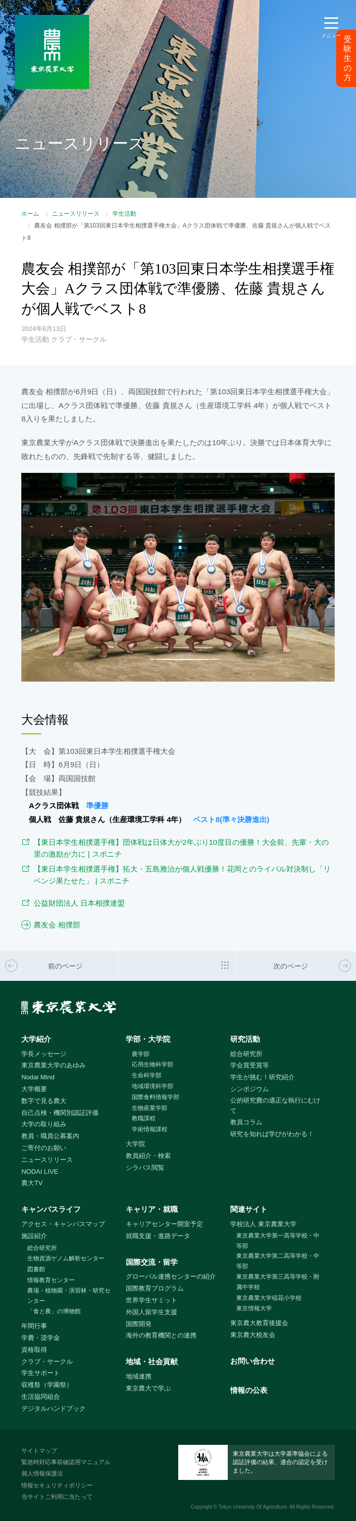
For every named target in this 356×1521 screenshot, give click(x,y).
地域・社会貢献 (152, 1361)
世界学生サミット (151, 1300)
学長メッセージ (43, 1054)
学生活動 (124, 213)
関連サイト (248, 1209)
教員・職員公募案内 (50, 1136)
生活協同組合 (40, 1396)
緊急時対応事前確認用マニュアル (65, 1462)
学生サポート (40, 1373)
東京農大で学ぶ (148, 1388)
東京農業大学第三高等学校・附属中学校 (277, 1282)
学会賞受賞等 (249, 1065)
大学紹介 (36, 1039)
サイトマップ (39, 1450)
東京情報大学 (254, 1308)
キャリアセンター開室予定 (164, 1224)
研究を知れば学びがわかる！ (272, 1134)
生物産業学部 (149, 1108)
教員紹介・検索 (148, 1155)
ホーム (30, 213)
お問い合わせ (252, 1361)
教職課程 (143, 1118)
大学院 (135, 1144)
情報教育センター (51, 1280)
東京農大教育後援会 (259, 1323)
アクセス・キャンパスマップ (63, 1224)
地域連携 (139, 1376)
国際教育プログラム (155, 1288)
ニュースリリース (76, 213)
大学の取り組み (43, 1124)
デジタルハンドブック (53, 1408)
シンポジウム (249, 1089)
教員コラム (246, 1122)
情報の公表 (248, 1390)
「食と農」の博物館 (54, 1311)
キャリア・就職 (152, 1209)
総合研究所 (246, 1054)
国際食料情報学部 (155, 1097)
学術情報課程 (149, 1129)
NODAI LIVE (39, 1171)
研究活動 (245, 1039)
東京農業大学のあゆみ (53, 1065)
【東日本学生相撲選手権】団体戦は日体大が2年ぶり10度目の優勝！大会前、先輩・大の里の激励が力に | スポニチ (181, 848)
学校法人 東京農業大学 (263, 1224)
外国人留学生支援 (151, 1312)
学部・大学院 (148, 1039)
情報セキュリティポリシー (57, 1485)
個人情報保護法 (42, 1473)
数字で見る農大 (43, 1101)
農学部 (141, 1054)
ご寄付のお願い (43, 1148)
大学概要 (34, 1089)
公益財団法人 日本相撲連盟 (79, 903)
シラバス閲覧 (145, 1167)
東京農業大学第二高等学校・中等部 (277, 1261)
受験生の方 (348, 58)
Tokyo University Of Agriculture (252, 1507)
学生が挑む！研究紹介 (262, 1077)
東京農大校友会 (252, 1334)
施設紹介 (34, 1236)
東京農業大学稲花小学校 (269, 1297)
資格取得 (34, 1349)
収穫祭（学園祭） (47, 1384)
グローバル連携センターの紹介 (171, 1276)
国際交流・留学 (152, 1262)
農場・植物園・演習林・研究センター (68, 1295)
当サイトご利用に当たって (57, 1496)
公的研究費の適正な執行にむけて (275, 1105)
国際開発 (139, 1324)
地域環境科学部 (152, 1086)
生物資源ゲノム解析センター (65, 1258)
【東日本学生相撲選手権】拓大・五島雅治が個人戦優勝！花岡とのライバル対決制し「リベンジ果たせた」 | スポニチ (182, 875)
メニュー (331, 35)
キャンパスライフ (51, 1209)
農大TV (32, 1183)
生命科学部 (146, 1075)
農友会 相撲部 (57, 925)
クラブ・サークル (47, 1361)
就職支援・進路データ (158, 1236)
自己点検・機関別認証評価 (60, 1112)
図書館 (36, 1269)
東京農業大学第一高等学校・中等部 (277, 1240)
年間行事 (34, 1326)
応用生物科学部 (152, 1064)
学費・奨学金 (40, 1337)
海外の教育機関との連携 (161, 1335)
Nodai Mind (37, 1077)
